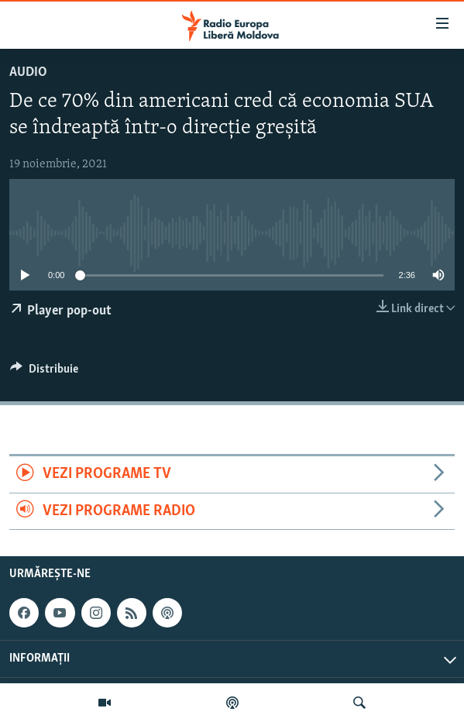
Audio (28, 72)
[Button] (44, 372)
